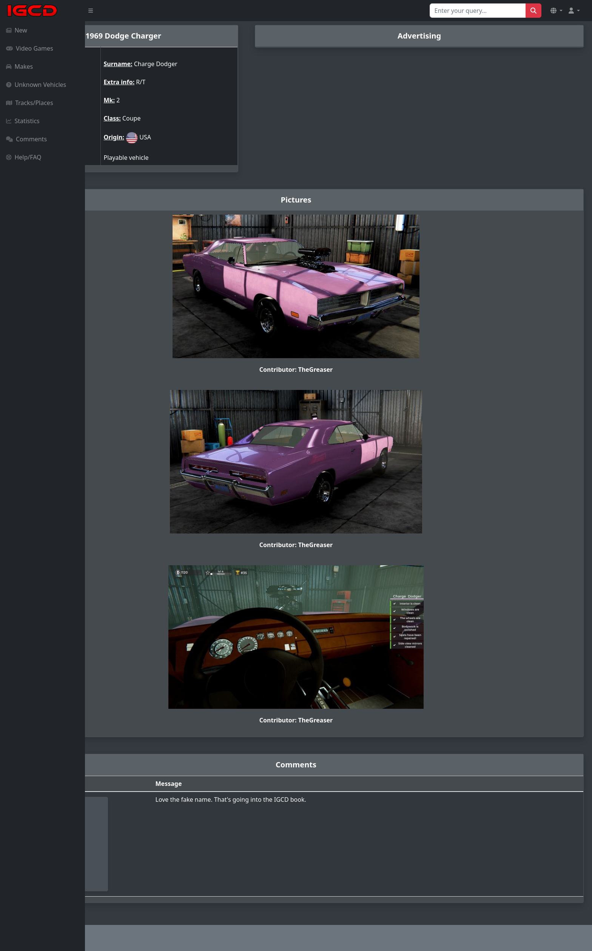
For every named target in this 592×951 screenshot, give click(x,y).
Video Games (29, 48)
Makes (19, 66)
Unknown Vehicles (36, 84)
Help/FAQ (24, 157)
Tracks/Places (29, 103)
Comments (26, 139)
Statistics (23, 121)
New (16, 30)
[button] (556, 10)
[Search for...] (478, 10)
